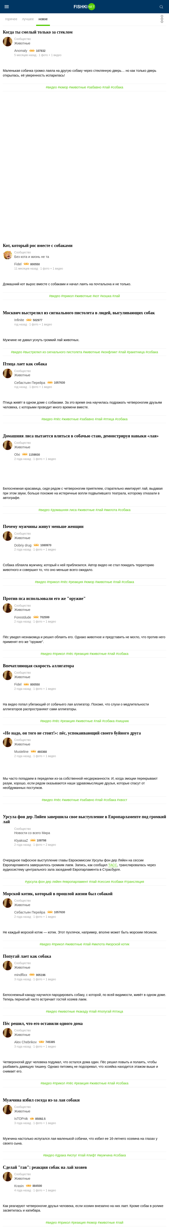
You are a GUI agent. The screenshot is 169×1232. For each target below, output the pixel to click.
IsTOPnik (21, 1119)
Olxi (17, 454)
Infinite (19, 320)
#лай (106, 87)
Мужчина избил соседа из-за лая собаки (41, 1100)
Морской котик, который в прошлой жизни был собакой (58, 893)
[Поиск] (161, 6)
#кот (96, 296)
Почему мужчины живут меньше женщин (43, 526)
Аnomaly (20, 51)
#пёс (57, 419)
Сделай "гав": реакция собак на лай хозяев (45, 1167)
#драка (60, 1155)
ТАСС (112, 865)
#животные (77, 87)
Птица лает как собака (25, 364)
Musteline (21, 752)
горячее (11, 19)
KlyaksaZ (21, 840)
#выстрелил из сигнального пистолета (52, 352)
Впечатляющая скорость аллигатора (38, 665)
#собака (117, 87)
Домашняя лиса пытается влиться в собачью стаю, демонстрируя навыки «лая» (81, 436)
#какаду (82, 1011)
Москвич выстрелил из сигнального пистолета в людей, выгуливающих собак (79, 312)
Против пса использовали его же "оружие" (44, 598)
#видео (51, 87)
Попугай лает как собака (27, 956)
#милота (110, 510)
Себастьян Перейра (29, 383)
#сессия (104, 882)
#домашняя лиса (64, 510)
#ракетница (136, 352)
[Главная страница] (84, 6)
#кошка (105, 296)
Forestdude (22, 617)
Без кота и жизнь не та (31, 257)
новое (43, 19)
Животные (22, 43)
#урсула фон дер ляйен (43, 882)
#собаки (117, 882)
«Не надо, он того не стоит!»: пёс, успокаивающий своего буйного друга (72, 733)
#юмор (63, 87)
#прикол (67, 296)
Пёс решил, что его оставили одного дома (43, 1023)
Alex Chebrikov (25, 1042)
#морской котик (117, 944)
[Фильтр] (162, 20)
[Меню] (6, 6)
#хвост (122, 800)
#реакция (76, 582)
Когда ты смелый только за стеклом (37, 32)
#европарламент (75, 882)
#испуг (72, 1155)
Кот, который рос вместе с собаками (37, 245)
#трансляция (134, 882)
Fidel (17, 264)
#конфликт (109, 352)
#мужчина (105, 1155)
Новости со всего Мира (32, 833)
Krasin (19, 1186)
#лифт (91, 1155)
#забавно (94, 87)
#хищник (122, 721)
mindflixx (20, 975)
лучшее (28, 19)
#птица (108, 419)
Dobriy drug (22, 545)
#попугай (104, 1011)
